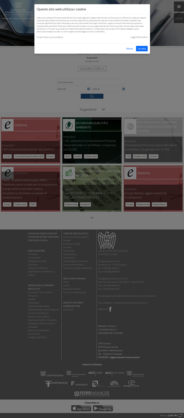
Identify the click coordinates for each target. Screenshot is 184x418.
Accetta (142, 48)
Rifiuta (129, 48)
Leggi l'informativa (139, 37)
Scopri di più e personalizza (50, 37)
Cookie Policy (100, 31)
